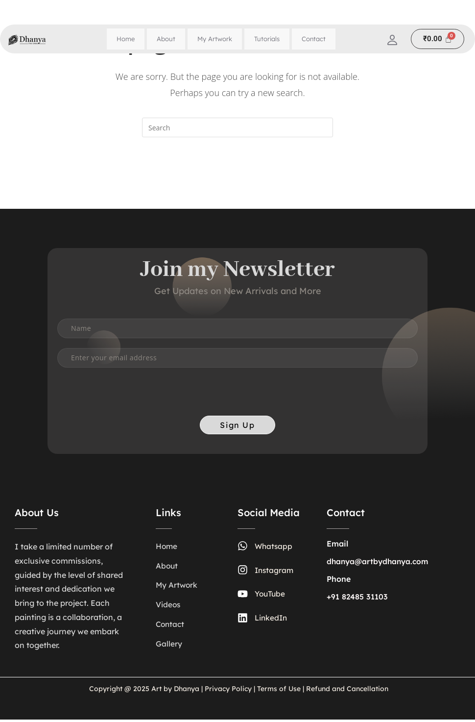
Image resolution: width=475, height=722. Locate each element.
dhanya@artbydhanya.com (379, 564)
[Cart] (437, 39)
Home (126, 39)
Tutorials (267, 39)
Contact (314, 39)
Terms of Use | (280, 691)
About (166, 39)
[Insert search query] (237, 127)
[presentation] (131, 399)
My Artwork (214, 39)
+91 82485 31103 (357, 599)
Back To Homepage (237, 176)
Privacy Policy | (230, 691)
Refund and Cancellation (346, 691)
